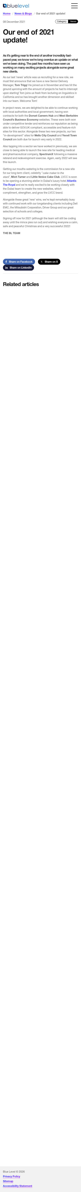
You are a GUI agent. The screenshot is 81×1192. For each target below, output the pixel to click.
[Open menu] (74, 5)
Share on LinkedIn (18, 267)
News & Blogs (23, 13)
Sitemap (8, 1181)
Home (6, 13)
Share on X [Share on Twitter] (49, 261)
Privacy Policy (11, 1176)
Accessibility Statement (17, 1186)
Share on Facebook (19, 261)
